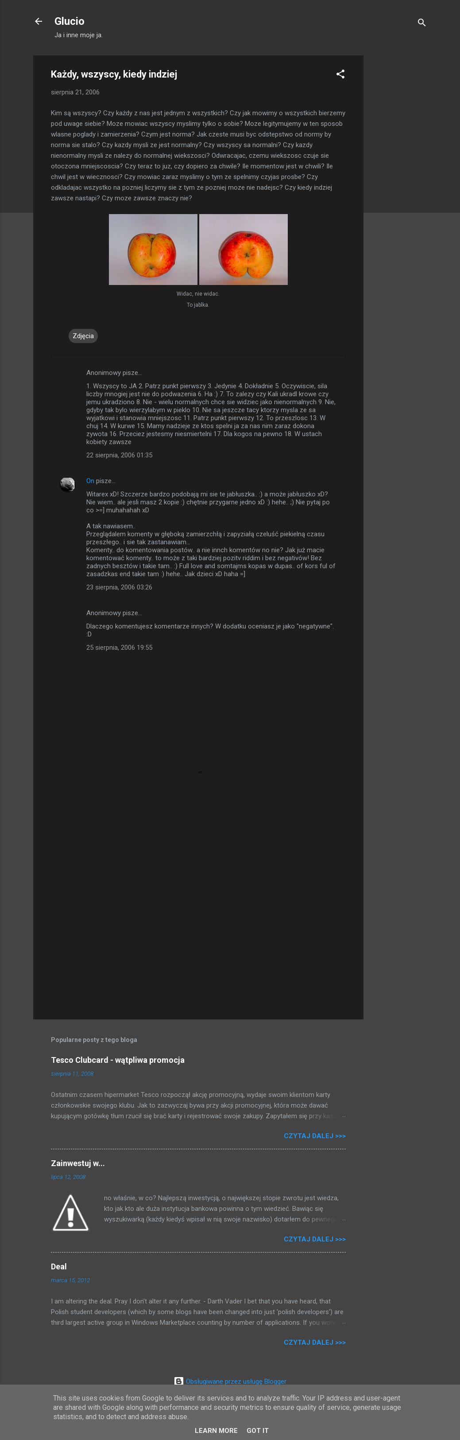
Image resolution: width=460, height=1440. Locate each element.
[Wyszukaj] (422, 24)
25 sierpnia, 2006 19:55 (119, 648)
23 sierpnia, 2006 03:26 (119, 587)
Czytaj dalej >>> (315, 1136)
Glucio (69, 21)
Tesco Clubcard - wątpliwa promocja (118, 1060)
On (90, 481)
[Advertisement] (399, 188)
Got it (258, 1431)
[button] (340, 75)
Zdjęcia (83, 336)
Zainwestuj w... (78, 1163)
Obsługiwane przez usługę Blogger (230, 1381)
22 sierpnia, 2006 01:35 (119, 455)
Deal (59, 1266)
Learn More (216, 1431)
